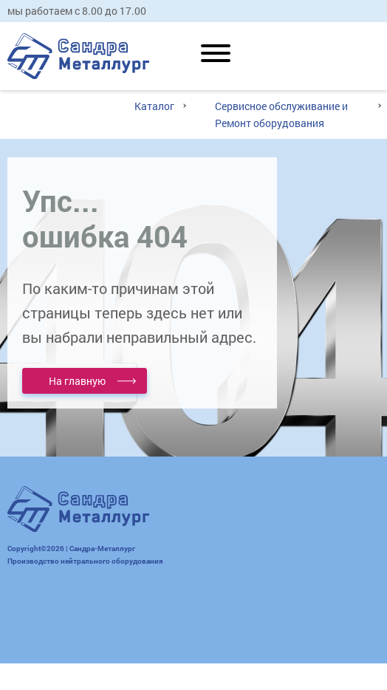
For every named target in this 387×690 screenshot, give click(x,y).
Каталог (154, 106)
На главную (77, 381)
